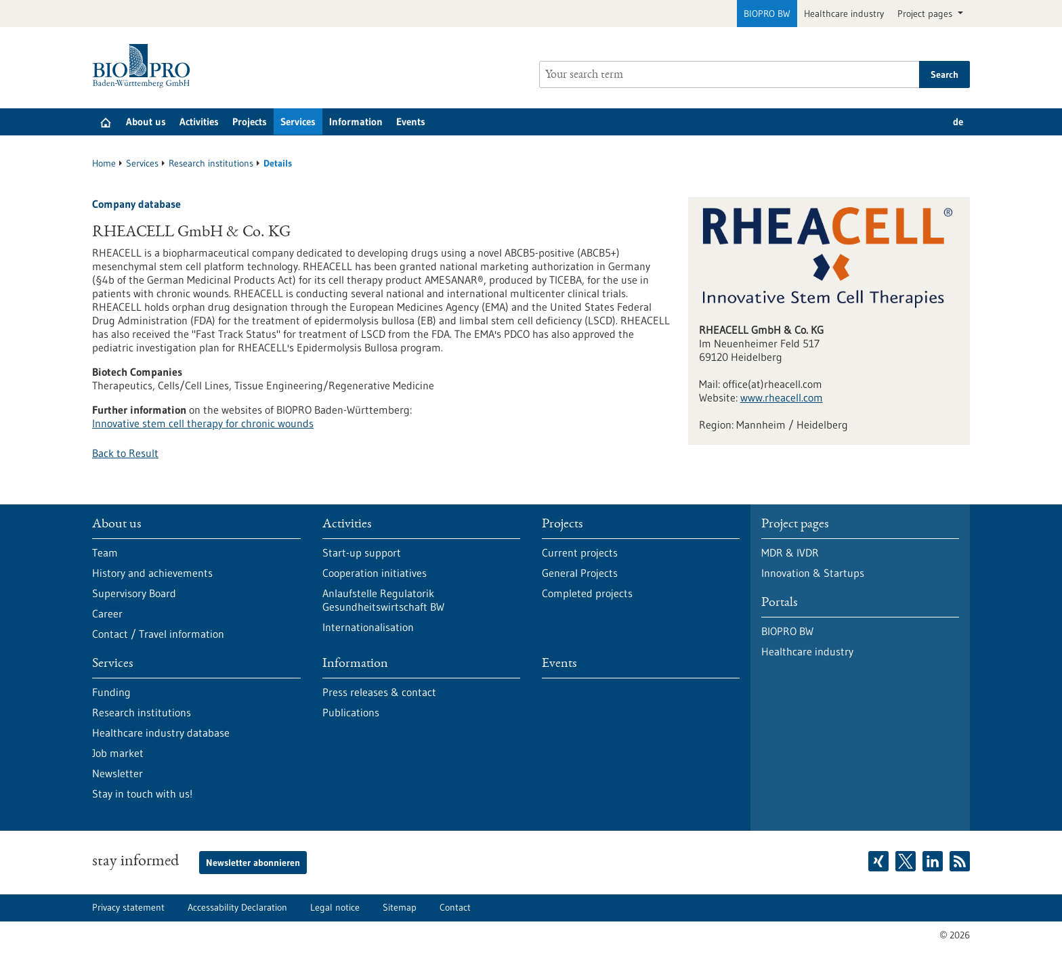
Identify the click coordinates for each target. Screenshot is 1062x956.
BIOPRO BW (767, 13)
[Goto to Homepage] (144, 66)
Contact (455, 907)
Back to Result (125, 453)
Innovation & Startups (812, 573)
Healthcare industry (844, 13)
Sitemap (400, 907)
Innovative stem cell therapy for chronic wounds (203, 423)
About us (146, 121)
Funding (111, 692)
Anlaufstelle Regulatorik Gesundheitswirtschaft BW (383, 599)
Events (410, 121)
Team (105, 552)
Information (356, 121)
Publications (350, 712)
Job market (118, 753)
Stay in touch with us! (142, 793)
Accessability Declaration (237, 907)
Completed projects (587, 593)
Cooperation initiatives (374, 573)
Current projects (580, 552)
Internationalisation (368, 627)
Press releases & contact (379, 692)
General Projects (580, 573)
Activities (199, 121)
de (958, 121)
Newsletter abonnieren (253, 862)
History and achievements (152, 573)
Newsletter (117, 773)
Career (107, 613)
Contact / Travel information (158, 633)
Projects (249, 121)
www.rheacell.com (781, 397)
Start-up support (361, 552)
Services (298, 121)
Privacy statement (128, 907)
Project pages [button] (926, 13)
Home (104, 163)
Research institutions (211, 163)
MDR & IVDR (790, 552)
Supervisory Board (134, 593)
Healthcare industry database (161, 732)
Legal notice (335, 907)
